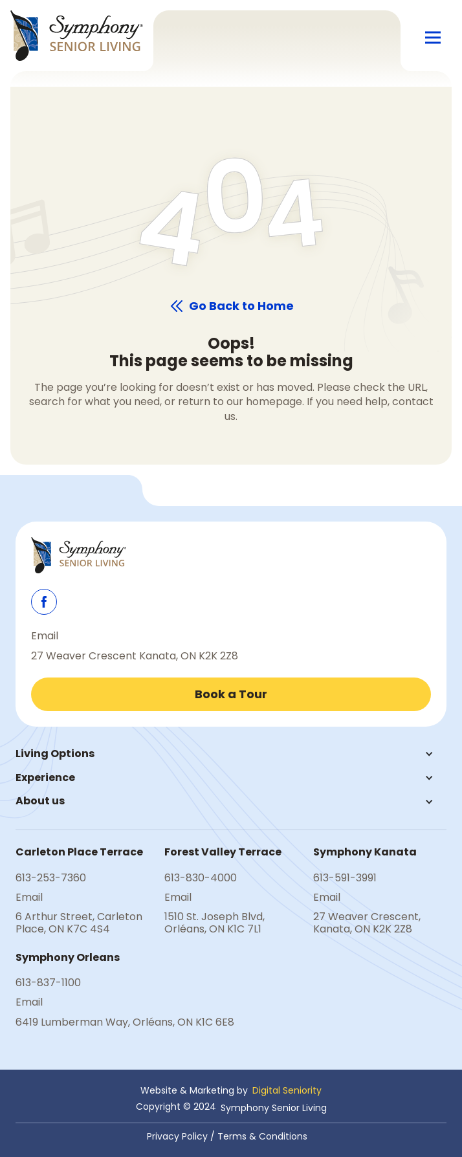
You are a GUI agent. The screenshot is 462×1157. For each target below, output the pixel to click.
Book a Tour (231, 694)
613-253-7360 (51, 878)
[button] (433, 38)
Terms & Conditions (262, 1136)
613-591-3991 (345, 878)
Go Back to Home (241, 306)
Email (44, 636)
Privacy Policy (177, 1136)
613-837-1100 (48, 983)
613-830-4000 (200, 878)
